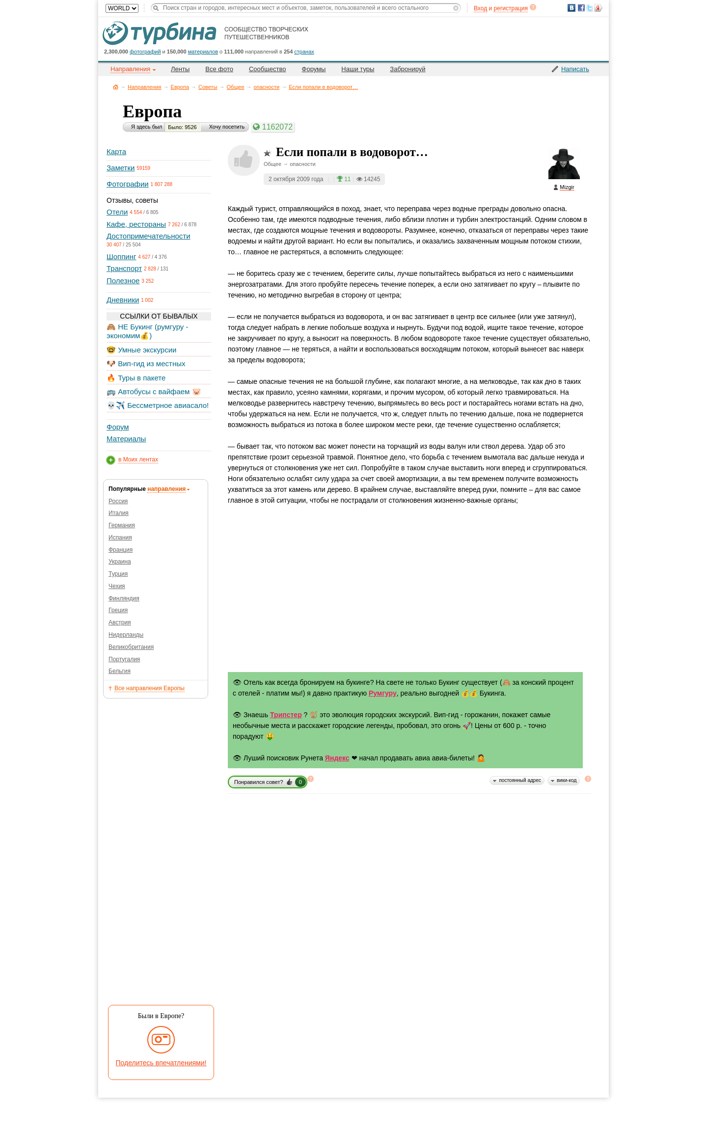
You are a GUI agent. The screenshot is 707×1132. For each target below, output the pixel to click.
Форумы (314, 69)
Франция (121, 549)
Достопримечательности (148, 236)
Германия (122, 525)
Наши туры (357, 69)
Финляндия (124, 598)
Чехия (117, 586)
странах (304, 51)
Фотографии (128, 184)
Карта (116, 151)
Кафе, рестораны (136, 224)
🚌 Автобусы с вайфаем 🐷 (154, 391)
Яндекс (337, 758)
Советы (207, 87)
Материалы (126, 438)
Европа (180, 87)
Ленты (180, 69)
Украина (120, 561)
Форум (118, 427)
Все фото (219, 69)
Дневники (123, 300)
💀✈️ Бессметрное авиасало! (158, 405)
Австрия (120, 622)
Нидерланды (126, 634)
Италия (119, 513)
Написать (575, 69)
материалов (203, 51)
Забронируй (407, 69)
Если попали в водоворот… (323, 87)
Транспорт (124, 268)
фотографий (145, 51)
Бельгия (120, 671)
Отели (117, 212)
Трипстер (286, 715)
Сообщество (267, 69)
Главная (115, 86)
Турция (118, 573)
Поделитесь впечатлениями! (161, 1063)
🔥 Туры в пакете (136, 378)
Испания (120, 537)
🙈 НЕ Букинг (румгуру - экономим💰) (148, 331)
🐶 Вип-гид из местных (146, 363)
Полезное (123, 280)
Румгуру (383, 693)
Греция (118, 610)
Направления (145, 87)
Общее (236, 87)
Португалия (124, 659)
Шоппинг (121, 256)
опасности (267, 87)
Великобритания (131, 647)
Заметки (121, 167)
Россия (118, 501)
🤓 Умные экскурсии (141, 350)
